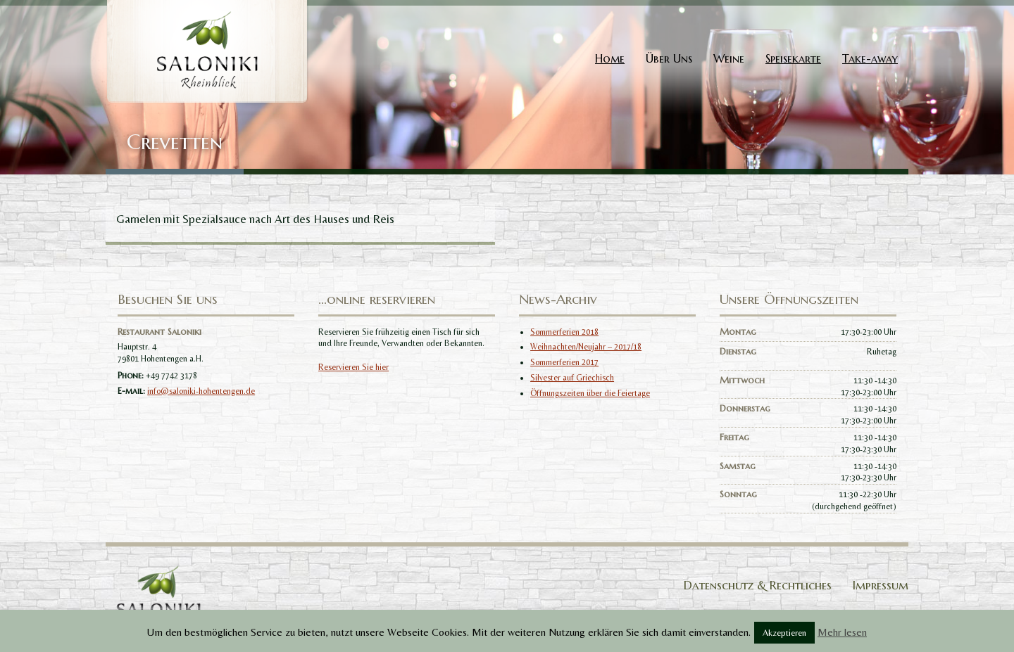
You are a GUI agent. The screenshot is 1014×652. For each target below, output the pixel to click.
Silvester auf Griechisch (572, 378)
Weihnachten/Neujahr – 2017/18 (585, 347)
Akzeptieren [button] (784, 632)
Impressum (880, 585)
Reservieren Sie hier (353, 367)
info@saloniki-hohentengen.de (201, 391)
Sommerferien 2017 (564, 362)
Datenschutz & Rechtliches (758, 585)
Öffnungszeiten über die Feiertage (590, 393)
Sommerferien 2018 (564, 332)
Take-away (870, 58)
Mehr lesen (842, 632)
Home (610, 58)
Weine (728, 58)
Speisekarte (793, 58)
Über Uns (669, 58)
